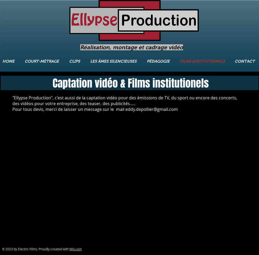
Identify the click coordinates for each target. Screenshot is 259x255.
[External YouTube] (37, 151)
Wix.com (75, 249)
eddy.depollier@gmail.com (151, 109)
